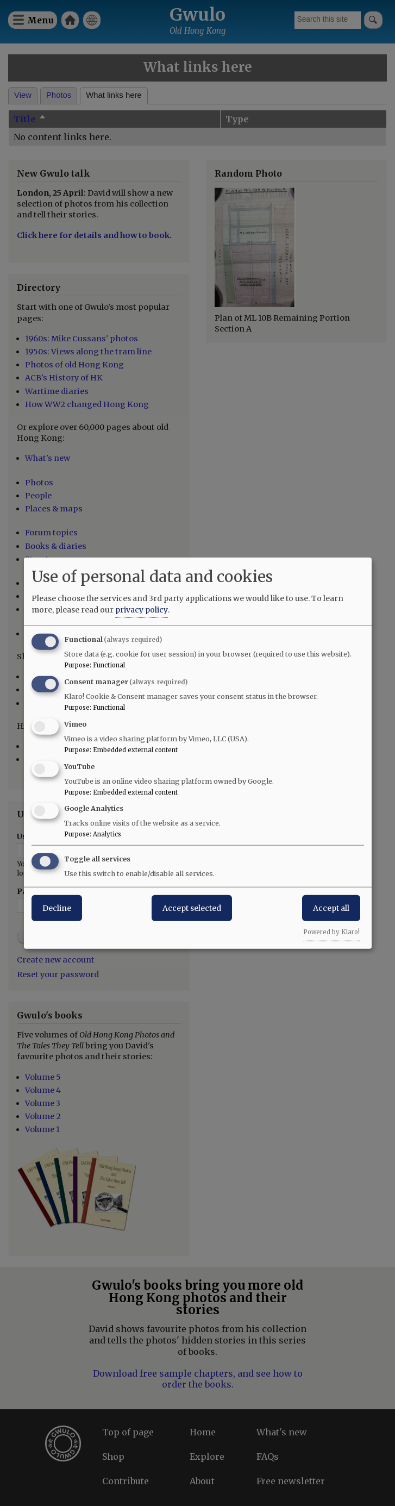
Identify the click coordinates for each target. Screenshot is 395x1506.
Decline (56, 908)
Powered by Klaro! (331, 932)
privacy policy (141, 610)
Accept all (331, 908)
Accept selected (191, 908)
